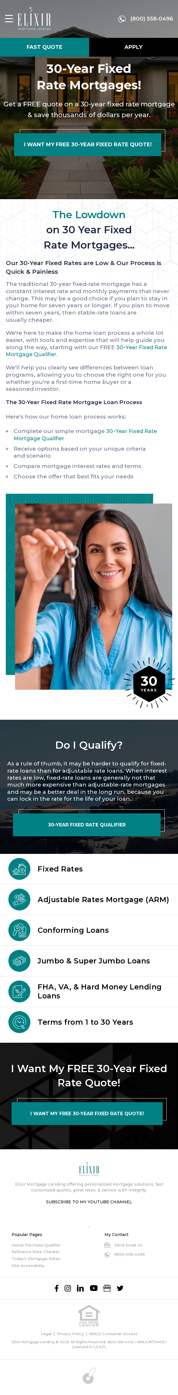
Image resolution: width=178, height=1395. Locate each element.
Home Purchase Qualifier (38, 1245)
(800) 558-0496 (150, 19)
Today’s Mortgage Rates (37, 1258)
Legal (43, 1333)
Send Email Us (129, 1245)
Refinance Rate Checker (37, 1251)
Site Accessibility (29, 1265)
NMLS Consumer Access (115, 1333)
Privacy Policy (69, 1333)
